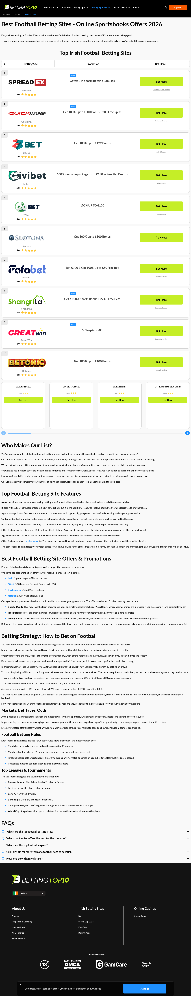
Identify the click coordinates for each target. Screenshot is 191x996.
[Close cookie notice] (20, 984)
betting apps (31, 541)
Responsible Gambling (22, 921)
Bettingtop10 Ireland (11, 14)
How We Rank (18, 927)
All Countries (18, 932)
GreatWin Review (161, 339)
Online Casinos (145, 908)
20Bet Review (161, 214)
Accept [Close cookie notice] (144, 988)
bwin (10, 578)
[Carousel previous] (3, 433)
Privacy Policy (18, 938)
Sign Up (178, 7)
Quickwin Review (161, 121)
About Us (18, 908)
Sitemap (15, 916)
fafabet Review (161, 277)
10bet (11, 584)
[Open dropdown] (28, 893)
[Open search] (165, 7)
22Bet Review (161, 152)
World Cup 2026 (86, 921)
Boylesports (14, 589)
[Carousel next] (187, 433)
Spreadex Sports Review (161, 90)
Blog (80, 916)
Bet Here (23, 399)
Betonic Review (161, 370)
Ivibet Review (161, 183)
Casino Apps (140, 916)
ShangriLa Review (161, 308)
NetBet (12, 595)
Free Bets (82, 927)
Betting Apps (84, 932)
